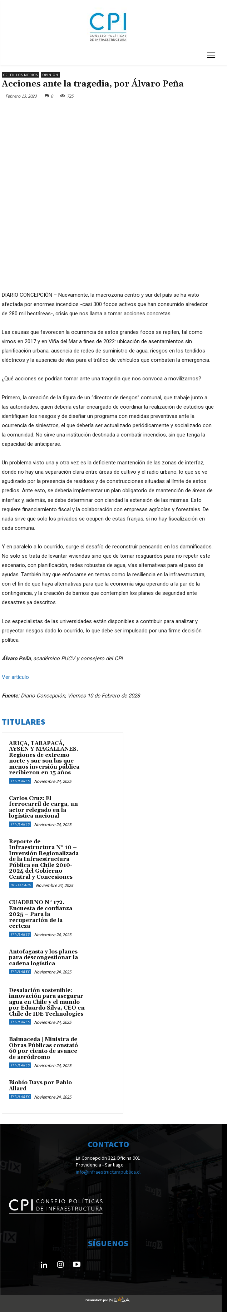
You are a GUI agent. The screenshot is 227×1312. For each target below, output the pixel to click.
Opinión (50, 75)
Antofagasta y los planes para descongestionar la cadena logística (43, 957)
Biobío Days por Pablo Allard (40, 1085)
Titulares (20, 781)
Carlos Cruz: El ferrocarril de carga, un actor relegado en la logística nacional (43, 807)
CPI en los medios (20, 75)
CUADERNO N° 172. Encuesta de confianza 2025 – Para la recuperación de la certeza (40, 914)
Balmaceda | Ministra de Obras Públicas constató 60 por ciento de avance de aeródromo (43, 1048)
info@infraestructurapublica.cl (108, 1172)
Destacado (20, 885)
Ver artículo (15, 677)
